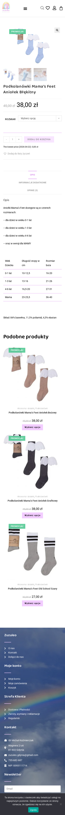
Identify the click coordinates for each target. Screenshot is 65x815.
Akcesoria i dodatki (25, 408)
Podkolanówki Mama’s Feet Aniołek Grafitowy (33, 500)
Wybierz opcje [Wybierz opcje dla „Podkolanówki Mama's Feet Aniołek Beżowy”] (32, 427)
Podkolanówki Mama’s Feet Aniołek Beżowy (33, 412)
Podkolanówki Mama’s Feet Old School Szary (32, 588)
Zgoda (33, 810)
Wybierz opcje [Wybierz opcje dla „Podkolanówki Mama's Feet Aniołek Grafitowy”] (32, 515)
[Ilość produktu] (13, 139)
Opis (32, 174)
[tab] (32, 175)
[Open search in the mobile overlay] (42, 8)
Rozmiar (10, 119)
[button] (25, 8)
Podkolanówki (41, 408)
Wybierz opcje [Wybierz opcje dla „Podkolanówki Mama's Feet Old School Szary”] (32, 603)
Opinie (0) (32, 190)
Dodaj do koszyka (39, 139)
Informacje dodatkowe (32, 182)
